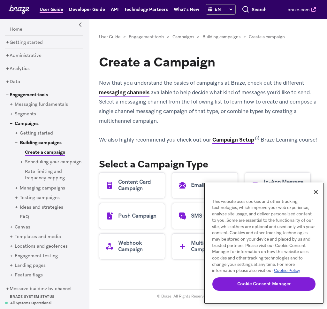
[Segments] (25, 114)
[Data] (15, 82)
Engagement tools (146, 37)
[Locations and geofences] (41, 246)
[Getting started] (26, 42)
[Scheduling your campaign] (53, 162)
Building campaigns (221, 37)
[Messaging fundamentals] (41, 104)
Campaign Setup (233, 139)
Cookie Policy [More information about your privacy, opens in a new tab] (287, 270)
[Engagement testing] (36, 256)
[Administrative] (26, 55)
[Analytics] (20, 69)
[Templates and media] (38, 237)
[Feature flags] (29, 275)
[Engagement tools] (29, 95)
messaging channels (124, 92)
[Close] (316, 192)
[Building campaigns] (41, 143)
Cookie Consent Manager (264, 284)
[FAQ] (24, 217)
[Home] (16, 29)
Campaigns (183, 37)
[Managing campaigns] (42, 188)
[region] (264, 243)
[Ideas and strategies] (41, 207)
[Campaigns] (27, 123)
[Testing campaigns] (40, 198)
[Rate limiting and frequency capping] (45, 174)
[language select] (223, 9)
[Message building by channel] (41, 289)
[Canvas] (22, 227)
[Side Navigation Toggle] (80, 25)
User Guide (109, 37)
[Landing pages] (30, 265)
